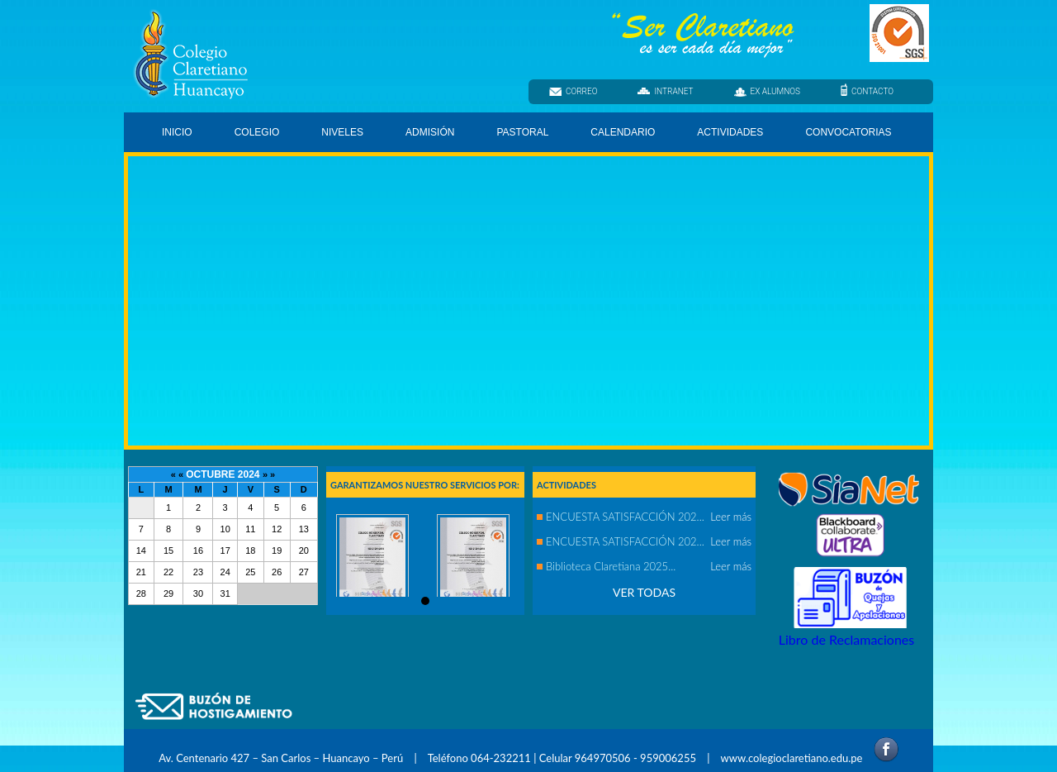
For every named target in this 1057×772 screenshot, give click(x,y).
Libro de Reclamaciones (846, 639)
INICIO (177, 132)
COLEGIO (258, 135)
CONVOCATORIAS (848, 132)
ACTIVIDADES (730, 132)
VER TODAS (644, 592)
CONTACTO (867, 90)
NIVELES (343, 135)
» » (269, 474)
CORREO (573, 91)
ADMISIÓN (429, 132)
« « (178, 474)
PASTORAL (523, 135)
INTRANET (665, 91)
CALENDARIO (622, 132)
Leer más (730, 516)
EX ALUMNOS (767, 92)
